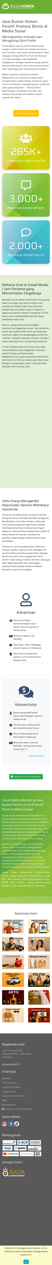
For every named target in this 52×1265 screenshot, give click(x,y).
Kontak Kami (8, 1104)
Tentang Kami (9, 1082)
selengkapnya (36, 756)
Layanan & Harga (11, 1087)
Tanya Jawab (9, 1091)
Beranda (6, 1078)
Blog (4, 1100)
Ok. (26, 1261)
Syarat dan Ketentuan (13, 1096)
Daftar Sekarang (26, 113)
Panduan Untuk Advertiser (26, 776)
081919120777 (10, 1064)
